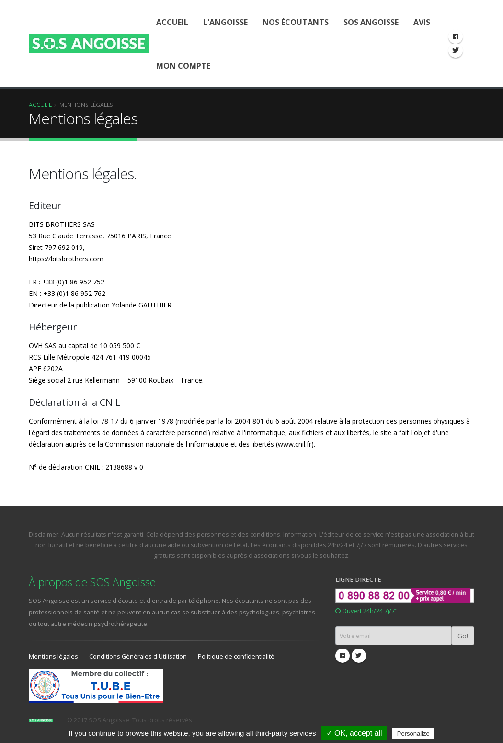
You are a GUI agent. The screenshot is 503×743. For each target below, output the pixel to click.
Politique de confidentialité (236, 656)
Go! (462, 635)
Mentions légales (53, 656)
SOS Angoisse (371, 22)
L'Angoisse (225, 22)
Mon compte (183, 65)
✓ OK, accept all (354, 733)
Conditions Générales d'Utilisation (138, 656)
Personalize (413, 733)
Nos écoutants (296, 22)
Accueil (172, 22)
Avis (421, 22)
